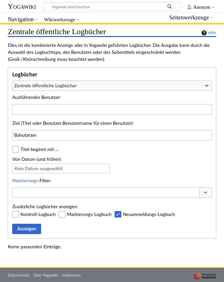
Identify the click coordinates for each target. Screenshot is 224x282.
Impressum (71, 275)
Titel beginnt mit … (39, 149)
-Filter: (31, 180)
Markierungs (25, 180)
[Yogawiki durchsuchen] (112, 6)
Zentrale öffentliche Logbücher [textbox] (45, 85)
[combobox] (112, 86)
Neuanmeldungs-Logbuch (149, 214)
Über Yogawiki (45, 275)
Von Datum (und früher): (37, 159)
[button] (205, 192)
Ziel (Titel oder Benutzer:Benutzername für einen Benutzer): (73, 123)
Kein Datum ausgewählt (38, 168)
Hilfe (208, 32)
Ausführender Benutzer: (36, 97)
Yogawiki (22, 6)
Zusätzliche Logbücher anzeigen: (45, 206)
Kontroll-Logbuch (38, 214)
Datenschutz (18, 275)
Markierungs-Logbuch (89, 214)
